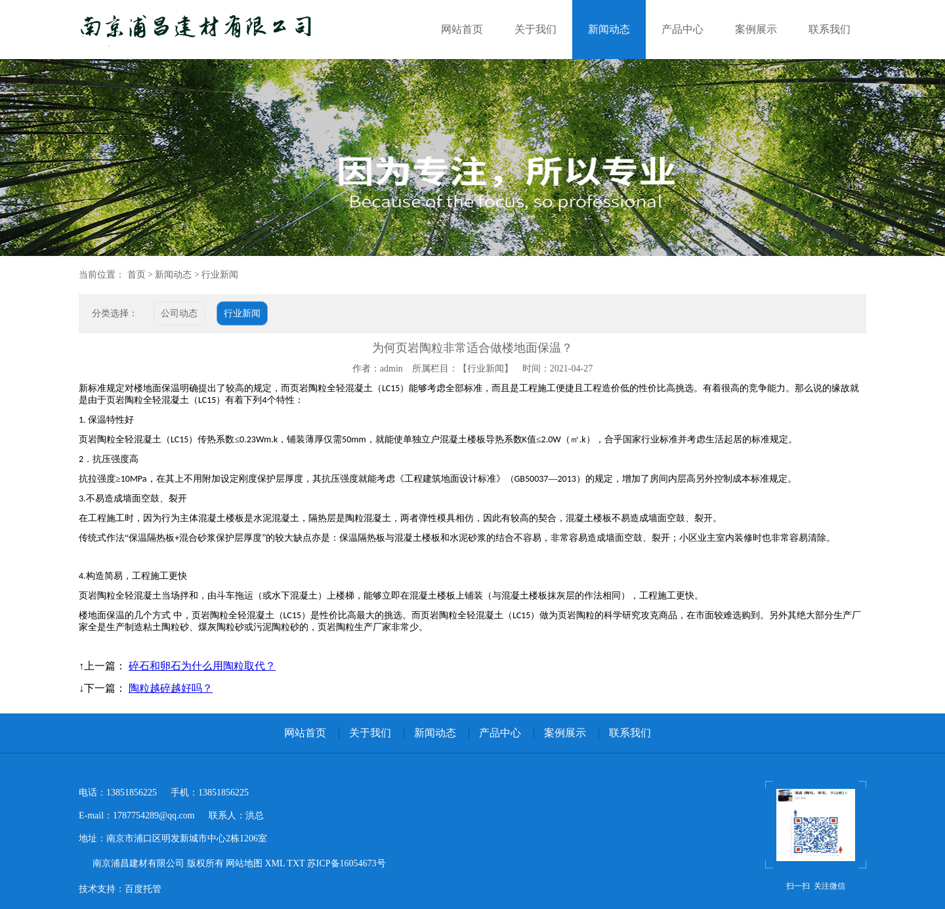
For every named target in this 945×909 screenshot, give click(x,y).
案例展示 (756, 29)
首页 (136, 275)
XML (273, 863)
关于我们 (535, 29)
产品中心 (683, 29)
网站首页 (462, 29)
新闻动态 (609, 29)
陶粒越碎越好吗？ (171, 688)
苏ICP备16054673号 (346, 863)
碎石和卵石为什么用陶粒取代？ (202, 665)
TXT (294, 863)
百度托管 (143, 889)
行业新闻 (219, 275)
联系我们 (829, 29)
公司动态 (179, 313)
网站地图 (243, 863)
